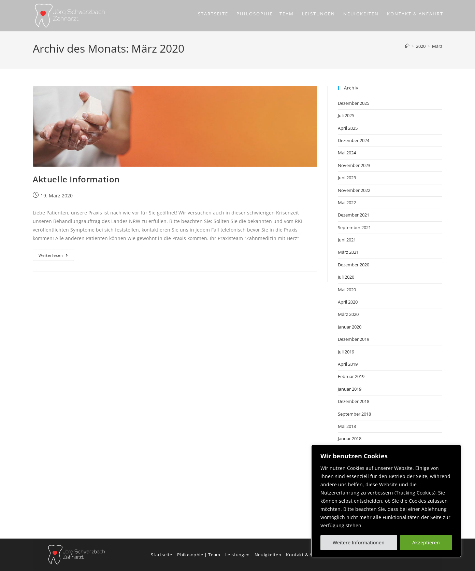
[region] (386, 501)
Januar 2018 (349, 438)
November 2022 (354, 190)
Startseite (161, 555)
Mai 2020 (347, 290)
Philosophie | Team (198, 555)
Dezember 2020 (353, 265)
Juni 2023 (347, 178)
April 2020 (348, 302)
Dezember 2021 (353, 215)
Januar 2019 (349, 389)
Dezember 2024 (353, 140)
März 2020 (348, 314)
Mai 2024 (347, 153)
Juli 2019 (346, 352)
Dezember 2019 (353, 339)
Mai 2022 (347, 202)
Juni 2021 (347, 240)
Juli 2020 (346, 277)
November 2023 (354, 165)
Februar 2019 (351, 376)
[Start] (407, 46)
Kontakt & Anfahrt (306, 555)
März (437, 46)
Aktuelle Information (76, 179)
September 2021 (354, 227)
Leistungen (237, 555)
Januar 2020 (349, 327)
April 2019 (348, 364)
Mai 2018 (347, 426)
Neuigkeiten (268, 555)
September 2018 (354, 414)
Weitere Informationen (359, 542)
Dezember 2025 (353, 103)
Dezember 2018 (353, 401)
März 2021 (348, 252)
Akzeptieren (426, 542)
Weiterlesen (56, 254)
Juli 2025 (346, 115)
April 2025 (348, 128)
